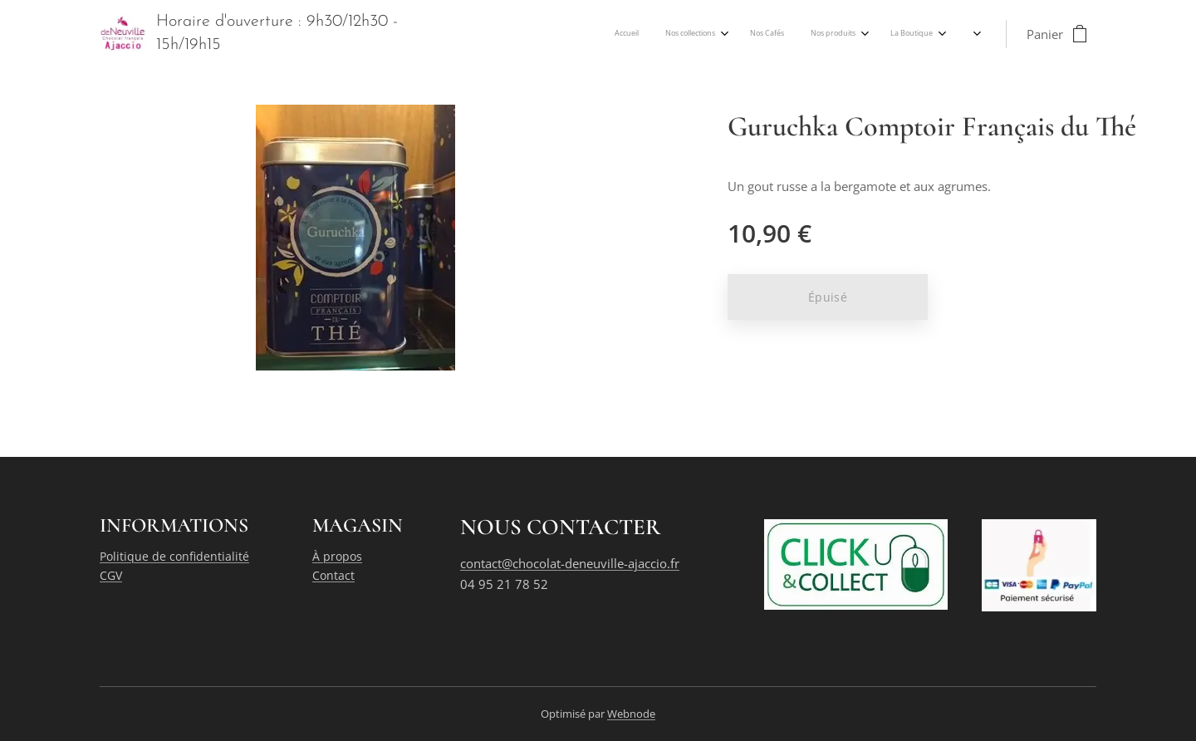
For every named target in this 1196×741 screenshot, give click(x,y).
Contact (333, 575)
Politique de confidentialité (174, 556)
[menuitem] (769, 34)
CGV (111, 575)
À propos (337, 556)
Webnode (631, 713)
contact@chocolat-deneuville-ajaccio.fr (569, 563)
